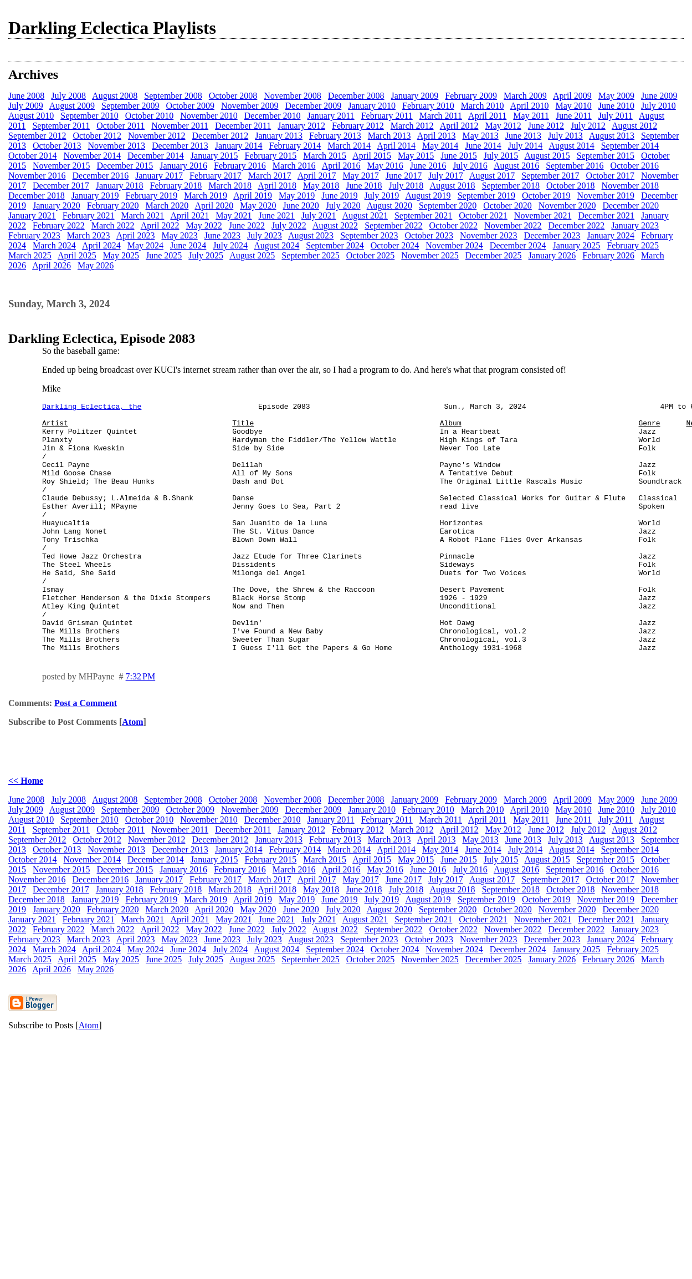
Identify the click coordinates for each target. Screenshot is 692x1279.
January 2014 (239, 145)
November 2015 (61, 165)
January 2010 (372, 105)
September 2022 (393, 225)
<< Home (25, 830)
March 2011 (440, 115)
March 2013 (389, 135)
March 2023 (88, 235)
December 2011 (243, 125)
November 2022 (513, 225)
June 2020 (301, 205)
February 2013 (335, 135)
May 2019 (297, 195)
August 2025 (252, 255)
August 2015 (547, 155)
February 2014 (295, 145)
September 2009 (130, 105)
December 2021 (606, 215)
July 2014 (525, 145)
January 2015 (214, 155)
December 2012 (220, 135)
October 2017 (610, 175)
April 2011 (487, 115)
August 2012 (634, 125)
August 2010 (31, 115)
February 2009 (471, 95)
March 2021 (143, 215)
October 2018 (570, 185)
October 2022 (453, 225)
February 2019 (152, 195)
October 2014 (32, 155)
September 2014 (630, 145)
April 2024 (101, 245)
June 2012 (546, 125)
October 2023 (429, 235)
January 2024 (610, 235)
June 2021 (277, 215)
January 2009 (415, 95)
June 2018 (364, 185)
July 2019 (382, 195)
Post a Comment (85, 753)
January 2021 (32, 215)
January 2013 (279, 135)
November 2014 (92, 155)
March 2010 (482, 105)
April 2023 (135, 235)
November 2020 (567, 205)
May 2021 (234, 215)
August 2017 (492, 175)
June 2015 (458, 155)
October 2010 (149, 115)
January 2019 (95, 195)
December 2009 (313, 105)
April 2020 (213, 205)
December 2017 (61, 185)
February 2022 (59, 225)
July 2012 (588, 125)
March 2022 (113, 225)
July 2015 (501, 155)
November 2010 (209, 115)
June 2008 (26, 95)
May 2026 (96, 265)
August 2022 (335, 225)
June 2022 (247, 225)
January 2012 (301, 125)
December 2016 (101, 175)
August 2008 (114, 95)
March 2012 (412, 125)
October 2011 (120, 125)
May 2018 (321, 185)
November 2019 (606, 195)
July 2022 (288, 225)
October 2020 (507, 205)
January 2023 (635, 225)
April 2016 (341, 165)
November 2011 (179, 125)
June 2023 (222, 235)
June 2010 (616, 105)
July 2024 (230, 245)
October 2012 (97, 135)
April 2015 (371, 155)
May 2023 (179, 235)
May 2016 (385, 165)
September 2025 (310, 255)
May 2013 (480, 135)
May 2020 (258, 205)
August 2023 (311, 235)
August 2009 (72, 105)
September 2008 (173, 95)
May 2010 (573, 105)
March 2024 (54, 245)
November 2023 (488, 235)
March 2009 (525, 95)
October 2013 (57, 145)
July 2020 (343, 205)
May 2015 (416, 155)
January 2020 (56, 205)
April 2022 (160, 225)
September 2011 (61, 125)
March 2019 (205, 195)
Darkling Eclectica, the (91, 408)
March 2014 (349, 145)
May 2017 (360, 175)
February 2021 (89, 215)
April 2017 (317, 175)
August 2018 (452, 185)
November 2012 (157, 135)
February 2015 (271, 155)
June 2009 (659, 95)
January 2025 (577, 245)
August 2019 (427, 195)
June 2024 (188, 245)
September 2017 (550, 175)
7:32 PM (141, 726)
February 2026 (608, 255)
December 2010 (272, 115)
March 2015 (324, 155)
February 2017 (215, 175)
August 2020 (389, 205)
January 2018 (119, 185)
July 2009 (25, 105)
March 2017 (269, 175)
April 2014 (396, 145)
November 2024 (454, 245)
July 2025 (205, 255)
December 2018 (36, 195)
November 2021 (543, 215)
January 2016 (183, 165)
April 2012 (459, 125)
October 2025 (370, 255)
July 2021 (318, 215)
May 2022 (204, 225)
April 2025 (77, 255)
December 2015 (125, 165)
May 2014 (440, 145)
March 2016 (294, 165)
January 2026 (552, 255)
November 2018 (630, 185)
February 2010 (428, 105)
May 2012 (503, 125)
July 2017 (445, 175)
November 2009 (250, 105)
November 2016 (37, 175)
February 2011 (387, 115)
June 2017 (404, 175)
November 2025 (430, 255)
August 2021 (365, 215)
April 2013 (436, 135)
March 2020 (167, 205)
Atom (132, 771)
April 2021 (189, 215)
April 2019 (252, 195)
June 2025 (164, 255)
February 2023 (34, 235)
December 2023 (552, 235)
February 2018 (176, 185)
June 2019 (339, 195)
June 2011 (574, 115)
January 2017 (159, 175)
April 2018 (277, 185)
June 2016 (428, 165)
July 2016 (470, 165)
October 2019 (546, 195)
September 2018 (511, 185)
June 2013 (523, 135)
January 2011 (330, 115)
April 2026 (51, 265)
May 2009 (616, 95)
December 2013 (180, 145)
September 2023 (369, 235)
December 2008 (356, 95)
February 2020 (113, 205)
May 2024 (145, 245)
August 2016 (516, 165)
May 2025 (121, 255)
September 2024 (334, 245)
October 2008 (233, 95)
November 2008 (292, 95)
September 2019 (486, 195)
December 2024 (518, 245)
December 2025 (493, 255)
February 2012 (358, 125)
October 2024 (395, 245)
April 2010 (529, 105)
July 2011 (615, 115)
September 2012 (37, 135)
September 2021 (423, 215)
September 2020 (447, 205)
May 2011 (531, 115)
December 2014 (155, 155)
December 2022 (577, 225)
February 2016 (240, 165)
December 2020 (630, 205)
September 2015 (605, 155)
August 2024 (276, 245)
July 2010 (658, 105)
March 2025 (30, 255)
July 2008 (68, 95)
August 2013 (611, 135)
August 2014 (571, 145)
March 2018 (230, 185)
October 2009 (190, 105)
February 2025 (633, 245)
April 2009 (572, 95)
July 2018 (406, 185)
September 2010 (89, 115)
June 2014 (483, 145)
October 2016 (635, 165)
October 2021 (483, 215)
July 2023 (264, 235)
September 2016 (574, 165)
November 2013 (117, 145)
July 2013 (565, 135)
